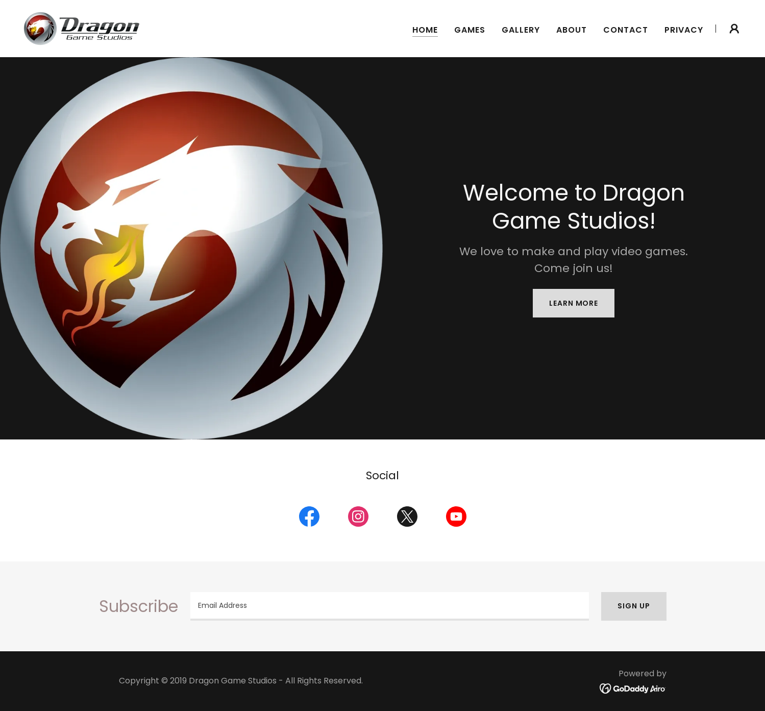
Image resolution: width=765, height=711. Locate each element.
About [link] (571, 30)
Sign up (634, 606)
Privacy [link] (683, 30)
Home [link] (425, 30)
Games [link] (469, 30)
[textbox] (389, 606)
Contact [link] (625, 30)
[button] (734, 28)
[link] (81, 28)
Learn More (573, 303)
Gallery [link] (521, 30)
